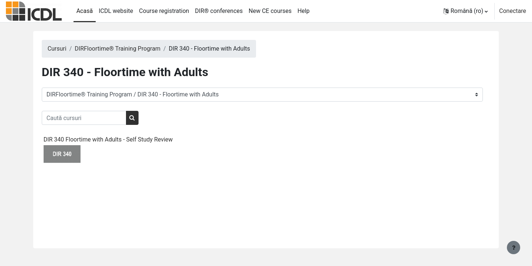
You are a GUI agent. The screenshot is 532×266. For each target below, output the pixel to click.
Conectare (512, 10)
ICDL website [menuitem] (116, 10)
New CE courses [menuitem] (270, 10)
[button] (465, 11)
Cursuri (66, 48)
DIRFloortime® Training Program (127, 48)
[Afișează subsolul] (513, 247)
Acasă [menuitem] (84, 10)
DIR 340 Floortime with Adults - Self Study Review (117, 139)
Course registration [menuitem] (164, 10)
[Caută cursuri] (93, 118)
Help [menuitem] (303, 10)
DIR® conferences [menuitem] (219, 10)
